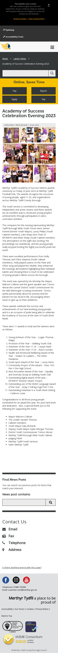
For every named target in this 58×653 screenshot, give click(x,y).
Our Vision (19, 609)
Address (11, 549)
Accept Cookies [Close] (19, 18)
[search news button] (50, 502)
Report (43, 90)
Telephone (14, 542)
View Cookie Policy (36, 18)
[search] (25, 73)
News (5, 58)
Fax (8, 536)
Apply (14, 99)
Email (9, 529)
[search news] (24, 502)
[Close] (48, 5)
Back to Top (7, 616)
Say (43, 99)
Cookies (30, 609)
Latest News (19, 58)
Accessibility (7, 609)
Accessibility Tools (13, 37)
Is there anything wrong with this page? (21, 567)
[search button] (52, 73)
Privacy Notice (42, 609)
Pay (14, 90)
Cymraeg (8, 30)
